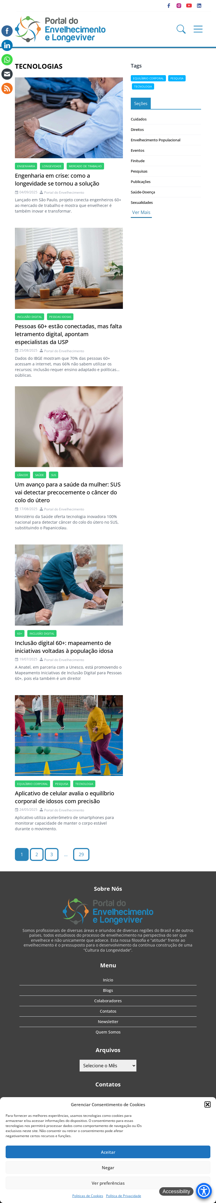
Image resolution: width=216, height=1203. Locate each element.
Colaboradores (108, 1000)
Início (108, 980)
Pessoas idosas (60, 317)
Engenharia (26, 166)
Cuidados (139, 119)
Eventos (137, 150)
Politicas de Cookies (87, 1195)
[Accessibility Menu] (204, 1191)
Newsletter (108, 1021)
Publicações (140, 181)
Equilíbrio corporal (32, 784)
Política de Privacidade (123, 1195)
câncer (22, 475)
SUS (53, 475)
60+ (19, 633)
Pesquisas (139, 171)
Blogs (108, 990)
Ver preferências (108, 1183)
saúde (39, 475)
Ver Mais (141, 212)
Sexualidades (142, 202)
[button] (207, 1104)
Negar (108, 1167)
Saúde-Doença (143, 192)
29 (81, 854)
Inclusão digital (29, 317)
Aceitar (108, 1152)
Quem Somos (108, 1032)
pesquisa (61, 784)
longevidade (52, 166)
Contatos (108, 1011)
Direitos (137, 129)
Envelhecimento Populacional (155, 139)
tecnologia (84, 784)
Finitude (138, 160)
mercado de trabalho (85, 166)
